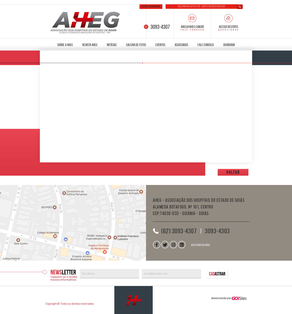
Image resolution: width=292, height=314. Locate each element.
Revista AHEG (89, 45)
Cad (217, 273)
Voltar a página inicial (151, 6)
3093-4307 (160, 27)
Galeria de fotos (136, 45)
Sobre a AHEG (65, 45)
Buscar (240, 6)
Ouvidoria (229, 45)
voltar (233, 172)
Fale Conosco (206, 45)
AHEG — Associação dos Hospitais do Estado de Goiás (85, 22)
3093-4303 (217, 231)
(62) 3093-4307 (179, 231)
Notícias (112, 45)
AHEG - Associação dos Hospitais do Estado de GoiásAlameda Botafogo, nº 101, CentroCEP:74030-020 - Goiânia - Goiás (199, 207)
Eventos (160, 45)
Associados (181, 45)
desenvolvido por (229, 298)
